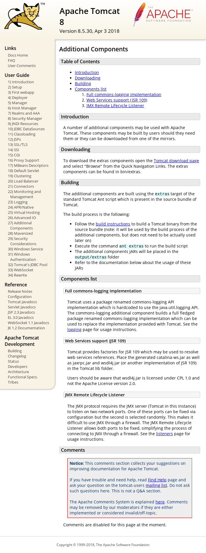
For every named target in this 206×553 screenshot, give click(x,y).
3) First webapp (21, 92)
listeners (164, 433)
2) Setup (15, 87)
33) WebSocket (20, 269)
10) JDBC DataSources (26, 128)
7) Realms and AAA (24, 113)
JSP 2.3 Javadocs (21, 312)
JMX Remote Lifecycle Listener (115, 105)
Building (15, 350)
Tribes (13, 382)
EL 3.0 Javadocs (21, 317)
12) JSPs (14, 139)
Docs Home (18, 55)
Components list (90, 89)
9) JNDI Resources (23, 123)
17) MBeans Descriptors (28, 165)
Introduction (87, 72)
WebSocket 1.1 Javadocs (28, 322)
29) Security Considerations (22, 241)
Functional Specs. (23, 376)
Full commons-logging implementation (123, 94)
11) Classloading (21, 134)
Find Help (157, 479)
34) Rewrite (17, 275)
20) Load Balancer (23, 181)
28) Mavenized (20, 233)
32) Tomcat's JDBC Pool (27, 264)
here (160, 502)
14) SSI (13, 149)
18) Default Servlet (23, 170)
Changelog (17, 356)
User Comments (22, 65)
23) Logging (18, 202)
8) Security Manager (25, 118)
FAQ (11, 60)
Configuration (20, 296)
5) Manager (17, 102)
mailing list (156, 485)
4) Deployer (18, 97)
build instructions (113, 224)
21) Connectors (21, 186)
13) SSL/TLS (18, 144)
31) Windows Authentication (22, 257)
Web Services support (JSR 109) (116, 100)
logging (74, 329)
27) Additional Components (20, 225)
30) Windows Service (25, 249)
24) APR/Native (21, 207)
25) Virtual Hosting (24, 212)
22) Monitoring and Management (24, 194)
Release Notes (20, 291)
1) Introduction (21, 81)
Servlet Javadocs (22, 307)
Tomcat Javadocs (22, 301)
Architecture (18, 371)
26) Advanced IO (22, 217)
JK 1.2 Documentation (26, 327)
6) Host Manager (22, 108)
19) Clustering (19, 175)
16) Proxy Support (23, 160)
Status (13, 361)
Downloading (87, 78)
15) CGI (14, 155)
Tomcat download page (176, 160)
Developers (17, 366)
